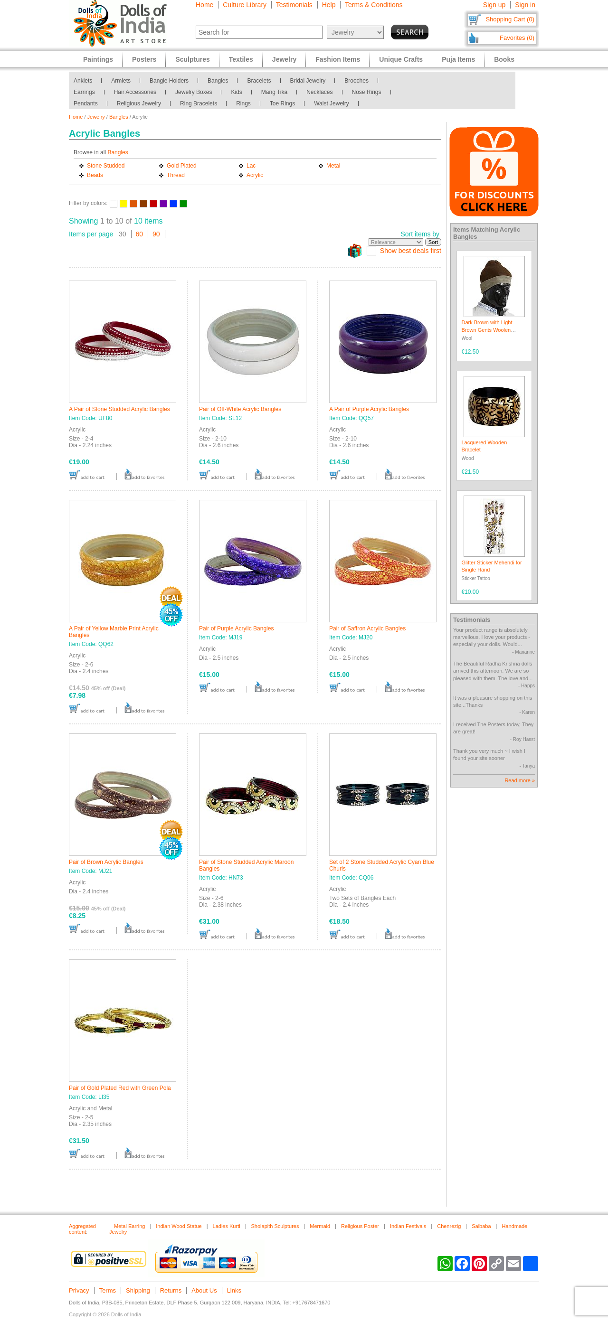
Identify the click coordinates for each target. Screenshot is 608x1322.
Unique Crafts (401, 59)
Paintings (98, 59)
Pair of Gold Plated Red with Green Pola (120, 1088)
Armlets (121, 80)
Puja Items (458, 59)
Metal (333, 165)
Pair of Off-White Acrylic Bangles (240, 409)
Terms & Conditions (373, 5)
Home (204, 5)
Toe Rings (282, 103)
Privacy (79, 1290)
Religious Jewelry (139, 103)
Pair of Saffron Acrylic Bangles (367, 628)
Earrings (84, 92)
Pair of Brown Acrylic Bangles (106, 862)
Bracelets (259, 80)
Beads (95, 175)
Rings (243, 103)
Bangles (218, 80)
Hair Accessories (135, 92)
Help (329, 5)
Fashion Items (337, 59)
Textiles (241, 59)
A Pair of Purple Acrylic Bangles (369, 409)
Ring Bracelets (198, 103)
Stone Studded (105, 165)
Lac (251, 165)
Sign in (525, 5)
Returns (171, 1290)
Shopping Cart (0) (509, 19)
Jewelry (96, 117)
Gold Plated (182, 165)
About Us (204, 1290)
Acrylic (255, 175)
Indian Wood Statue (178, 1226)
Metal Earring (129, 1226)
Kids (236, 92)
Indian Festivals (408, 1226)
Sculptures (192, 59)
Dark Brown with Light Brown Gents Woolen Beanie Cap (487, 329)
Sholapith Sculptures (275, 1226)
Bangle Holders (169, 80)
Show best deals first (410, 250)
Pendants (86, 103)
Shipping (138, 1290)
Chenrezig (449, 1226)
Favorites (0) (517, 37)
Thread (176, 175)
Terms (107, 1290)
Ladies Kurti (226, 1226)
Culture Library (244, 5)
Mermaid (320, 1226)
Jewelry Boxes (193, 92)
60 (139, 234)
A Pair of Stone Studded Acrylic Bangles (119, 409)
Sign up (494, 5)
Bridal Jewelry (308, 80)
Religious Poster (360, 1226)
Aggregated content (82, 1229)
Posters (144, 59)
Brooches (356, 80)
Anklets (83, 80)
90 (156, 234)
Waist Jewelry (331, 103)
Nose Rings (366, 92)
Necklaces (319, 92)
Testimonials (294, 5)
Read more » (519, 780)
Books (504, 59)
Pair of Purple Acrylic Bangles (236, 628)
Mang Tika (274, 92)
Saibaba (481, 1226)
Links (234, 1290)
